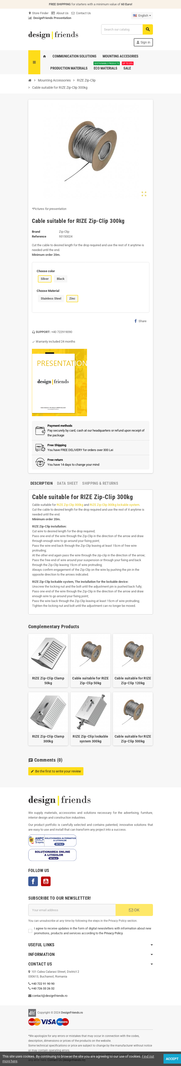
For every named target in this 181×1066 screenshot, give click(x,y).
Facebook (33, 881)
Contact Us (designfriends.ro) (66, 1060)
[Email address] (72, 910)
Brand (36, 231)
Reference (39, 236)
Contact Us (81, 13)
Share (140, 321)
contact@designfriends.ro (49, 995)
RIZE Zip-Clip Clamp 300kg (48, 738)
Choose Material (48, 291)
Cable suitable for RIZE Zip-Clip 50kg (90, 680)
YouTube (46, 881)
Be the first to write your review (56, 771)
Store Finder (38, 13)
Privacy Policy (113, 933)
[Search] (126, 29)
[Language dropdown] (142, 15)
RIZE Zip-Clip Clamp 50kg (48, 680)
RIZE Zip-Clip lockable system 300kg (90, 738)
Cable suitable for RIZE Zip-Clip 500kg (133, 738)
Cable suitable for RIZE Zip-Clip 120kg (133, 680)
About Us (60, 13)
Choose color (46, 271)
